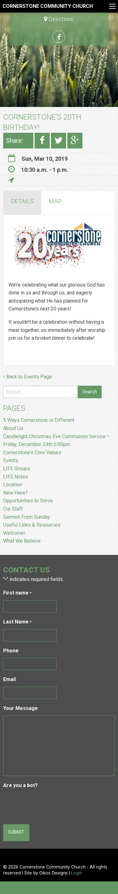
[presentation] (51, 805)
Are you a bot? (20, 785)
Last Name (17, 622)
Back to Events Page (27, 377)
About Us (13, 428)
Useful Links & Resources (31, 525)
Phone (11, 651)
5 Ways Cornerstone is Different (38, 420)
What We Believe (22, 541)
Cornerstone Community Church (48, 6)
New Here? (15, 493)
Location (12, 485)
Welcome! (14, 533)
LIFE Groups (16, 469)
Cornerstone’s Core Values (32, 452)
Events (10, 460)
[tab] (22, 203)
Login (76, 873)
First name (17, 593)
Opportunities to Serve (28, 501)
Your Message (20, 708)
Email (9, 679)
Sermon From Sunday (26, 517)
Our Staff (13, 509)
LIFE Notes (15, 477)
